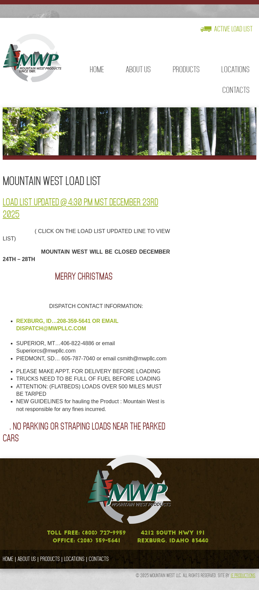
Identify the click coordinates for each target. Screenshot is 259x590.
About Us (138, 69)
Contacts (236, 90)
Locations (235, 69)
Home (97, 69)
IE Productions (243, 575)
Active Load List (233, 29)
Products (186, 69)
